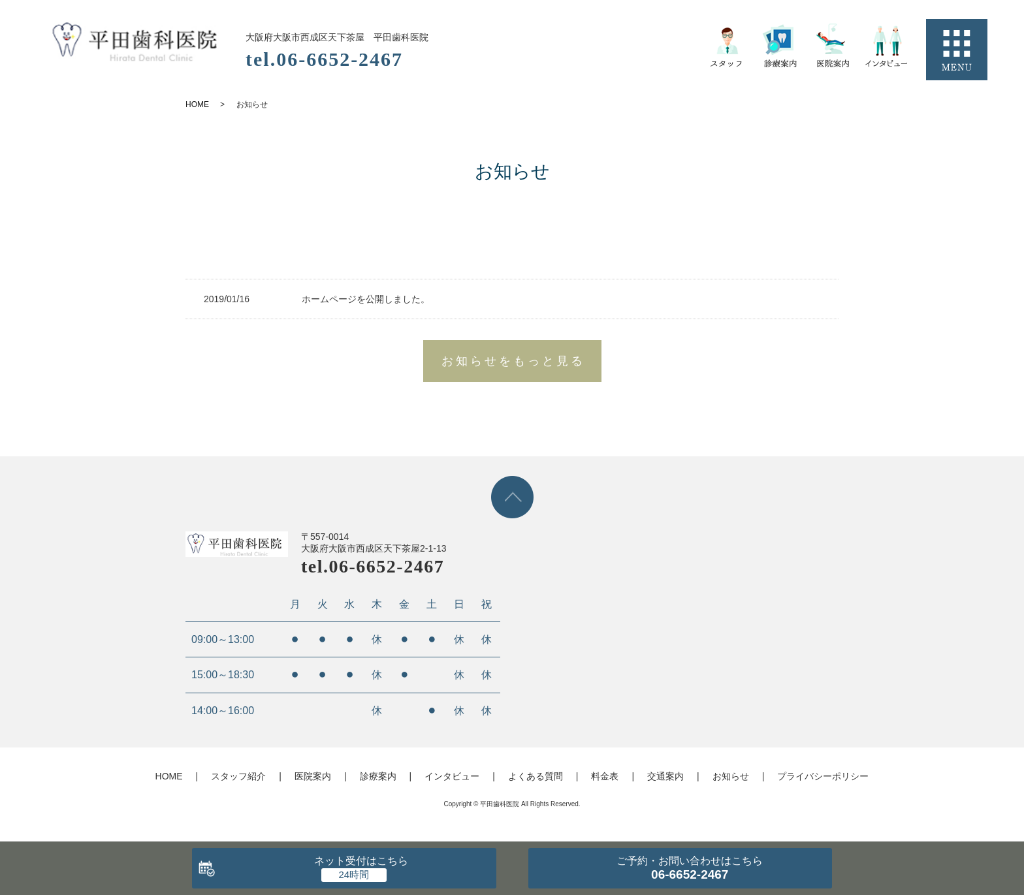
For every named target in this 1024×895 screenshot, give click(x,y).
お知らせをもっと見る (513, 361)
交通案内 (665, 776)
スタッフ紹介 (238, 776)
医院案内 (313, 776)
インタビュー (451, 776)
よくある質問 (535, 776)
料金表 (604, 776)
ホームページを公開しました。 (366, 299)
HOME (197, 104)
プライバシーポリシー (823, 776)
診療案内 (378, 776)
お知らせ (730, 776)
